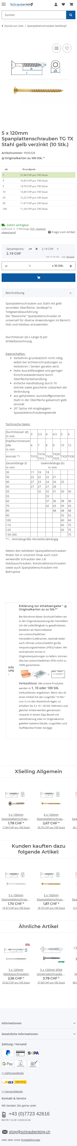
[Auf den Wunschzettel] (67, 48)
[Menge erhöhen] (70, 248)
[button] (56, 4)
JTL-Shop (45, 1143)
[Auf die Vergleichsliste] (56, 48)
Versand (51, 1130)
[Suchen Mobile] (34, 15)
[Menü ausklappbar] (4, 2)
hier (49, 710)
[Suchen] (70, 15)
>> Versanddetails (12, 1074)
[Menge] (29, 248)
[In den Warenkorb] (5, 38)
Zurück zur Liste (13, 26)
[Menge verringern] (6, 248)
